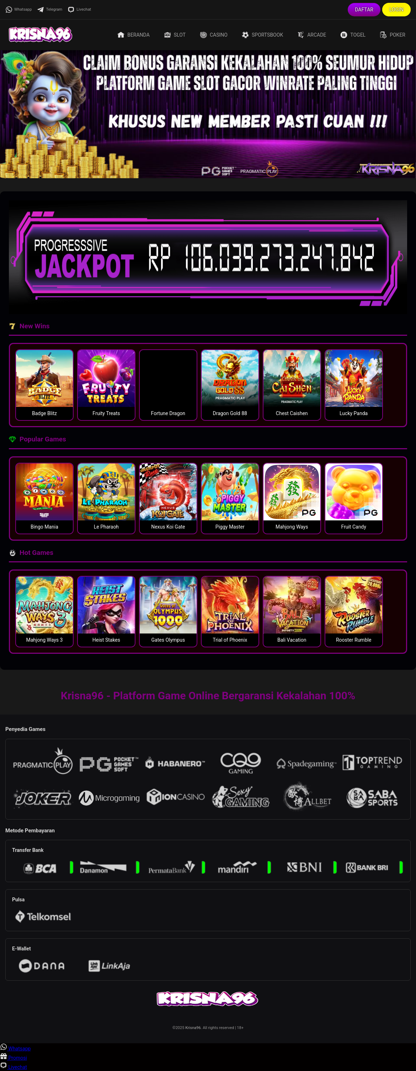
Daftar (364, 9)
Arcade (311, 34)
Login (396, 9)
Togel (353, 34)
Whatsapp (18, 9)
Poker (392, 34)
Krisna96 (193, 1027)
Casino (214, 34)
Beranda (133, 34)
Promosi (13, 1058)
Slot (175, 34)
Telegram (49, 9)
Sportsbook (262, 34)
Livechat (79, 9)
